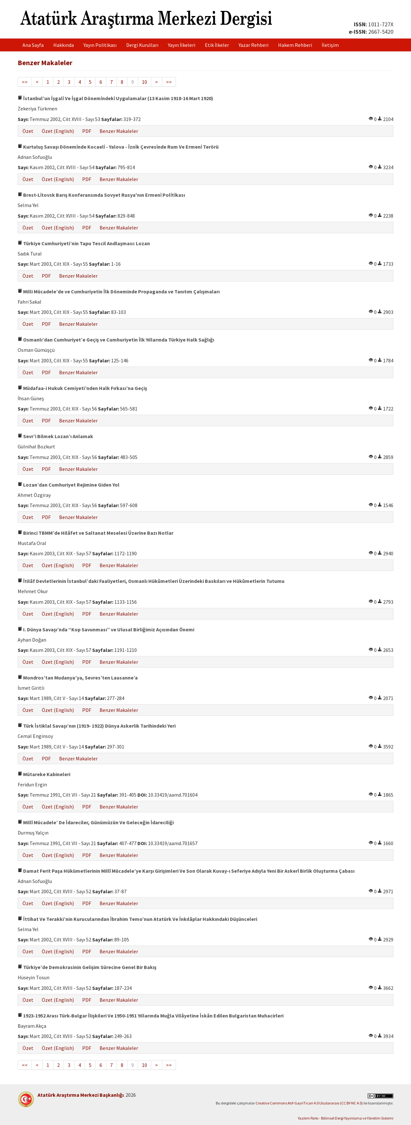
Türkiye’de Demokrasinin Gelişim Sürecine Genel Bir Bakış (87, 967)
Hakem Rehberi (295, 45)
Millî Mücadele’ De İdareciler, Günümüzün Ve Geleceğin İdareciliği (96, 822)
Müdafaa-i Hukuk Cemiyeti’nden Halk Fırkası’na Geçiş (82, 388)
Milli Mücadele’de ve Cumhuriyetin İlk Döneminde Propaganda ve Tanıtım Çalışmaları (119, 291)
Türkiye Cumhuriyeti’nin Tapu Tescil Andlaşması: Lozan (84, 243)
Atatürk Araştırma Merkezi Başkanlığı (81, 1095)
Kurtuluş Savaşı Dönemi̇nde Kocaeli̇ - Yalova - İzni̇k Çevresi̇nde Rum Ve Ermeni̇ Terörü (118, 146)
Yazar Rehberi (253, 45)
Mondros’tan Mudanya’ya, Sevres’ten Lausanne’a (78, 677)
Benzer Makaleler (119, 131)
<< (25, 82)
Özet (27, 131)
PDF (86, 131)
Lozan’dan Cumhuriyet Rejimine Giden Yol (68, 484)
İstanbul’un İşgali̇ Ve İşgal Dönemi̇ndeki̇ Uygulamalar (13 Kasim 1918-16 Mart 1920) (115, 98)
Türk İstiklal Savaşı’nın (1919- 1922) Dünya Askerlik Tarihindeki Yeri (97, 726)
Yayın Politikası (100, 45)
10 (144, 82)
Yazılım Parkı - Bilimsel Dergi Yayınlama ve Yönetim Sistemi (345, 1118)
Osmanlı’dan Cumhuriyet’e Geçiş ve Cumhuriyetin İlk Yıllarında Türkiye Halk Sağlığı (116, 339)
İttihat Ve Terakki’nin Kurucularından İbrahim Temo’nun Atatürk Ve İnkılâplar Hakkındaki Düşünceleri (137, 919)
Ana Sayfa (33, 45)
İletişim (330, 45)
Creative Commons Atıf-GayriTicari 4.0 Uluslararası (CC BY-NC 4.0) (309, 1103)
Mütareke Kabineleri (44, 774)
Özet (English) (58, 131)
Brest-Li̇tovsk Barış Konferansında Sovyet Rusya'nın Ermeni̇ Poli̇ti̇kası (101, 195)
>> (169, 82)
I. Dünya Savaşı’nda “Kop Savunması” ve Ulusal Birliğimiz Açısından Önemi (106, 629)
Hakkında (63, 45)
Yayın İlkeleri (181, 45)
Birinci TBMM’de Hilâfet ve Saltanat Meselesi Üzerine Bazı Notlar (95, 533)
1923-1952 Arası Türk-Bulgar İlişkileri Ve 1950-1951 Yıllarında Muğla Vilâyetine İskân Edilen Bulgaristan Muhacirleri (151, 1015)
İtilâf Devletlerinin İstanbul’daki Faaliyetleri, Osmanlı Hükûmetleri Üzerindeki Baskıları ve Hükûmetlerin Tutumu (151, 581)
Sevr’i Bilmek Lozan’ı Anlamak (55, 436)
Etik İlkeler (217, 45)
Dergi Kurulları (142, 45)
